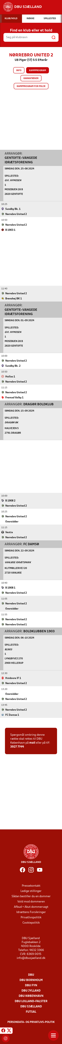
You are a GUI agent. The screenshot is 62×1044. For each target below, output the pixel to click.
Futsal (31, 1011)
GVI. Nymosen (13, 180)
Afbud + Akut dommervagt (31, 906)
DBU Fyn (31, 985)
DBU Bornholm (31, 980)
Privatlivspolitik (31, 917)
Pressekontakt (31, 885)
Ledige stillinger (31, 891)
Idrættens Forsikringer (31, 912)
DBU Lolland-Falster (31, 1001)
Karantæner (31, 78)
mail (32, 742)
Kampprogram (37, 70)
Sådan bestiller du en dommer (31, 896)
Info (18, 70)
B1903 (8, 649)
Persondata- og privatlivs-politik (31, 1022)
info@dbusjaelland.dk (31, 958)
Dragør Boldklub (38, 404)
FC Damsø (31, 544)
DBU (31, 974)
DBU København (31, 996)
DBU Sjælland (31, 1006)
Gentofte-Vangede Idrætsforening (21, 160)
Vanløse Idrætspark (18, 562)
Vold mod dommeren (31, 901)
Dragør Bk (11, 422)
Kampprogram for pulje (31, 86)
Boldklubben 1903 (39, 631)
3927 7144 (17, 746)
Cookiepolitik (31, 922)
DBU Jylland (31, 990)
